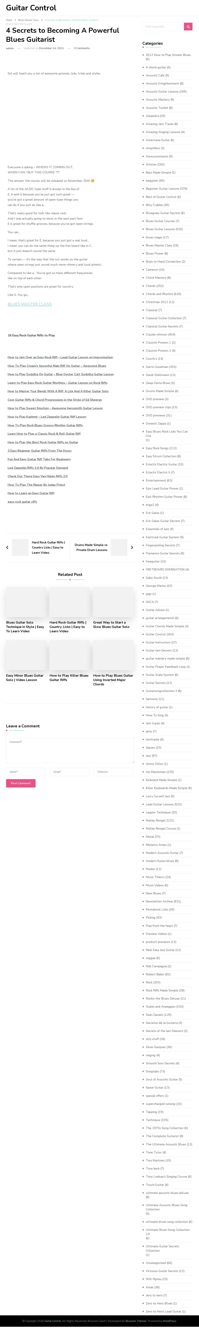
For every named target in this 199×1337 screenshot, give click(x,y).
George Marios (156, 586)
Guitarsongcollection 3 (161, 691)
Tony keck (153, 1168)
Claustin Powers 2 (158, 351)
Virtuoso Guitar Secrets (162, 1271)
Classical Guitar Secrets (162, 326)
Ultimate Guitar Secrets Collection (162, 1248)
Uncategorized (156, 1263)
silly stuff (152, 1039)
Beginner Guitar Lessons (162, 189)
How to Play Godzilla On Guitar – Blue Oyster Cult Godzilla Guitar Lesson (61, 374)
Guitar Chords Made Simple (165, 626)
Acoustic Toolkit (157, 108)
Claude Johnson (156, 334)
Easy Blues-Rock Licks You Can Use (167, 434)
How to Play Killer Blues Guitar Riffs (69, 677)
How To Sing (155, 715)
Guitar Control (31, 8)
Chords (151, 286)
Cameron (152, 270)
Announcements (157, 156)
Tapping (151, 1112)
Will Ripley (153, 1279)
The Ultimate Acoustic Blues (166, 1144)
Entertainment (156, 480)
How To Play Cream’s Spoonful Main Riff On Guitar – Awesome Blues (57, 366)
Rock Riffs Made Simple (162, 990)
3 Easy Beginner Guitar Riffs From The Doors (40, 451)
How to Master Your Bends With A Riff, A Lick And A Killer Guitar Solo (58, 391)
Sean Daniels (154, 1015)
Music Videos (155, 885)
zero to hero (154, 1295)
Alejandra (152, 116)
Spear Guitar (154, 1088)
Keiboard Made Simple (161, 780)
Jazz (148, 756)
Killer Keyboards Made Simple (166, 788)
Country (151, 359)
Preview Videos (156, 934)
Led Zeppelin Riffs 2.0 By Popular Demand (38, 468)
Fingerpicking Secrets (160, 545)
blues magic (154, 237)
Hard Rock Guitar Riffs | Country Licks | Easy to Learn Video (67, 626)
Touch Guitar (155, 1185)
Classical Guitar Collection (164, 318)
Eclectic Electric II (158, 472)
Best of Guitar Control (161, 197)
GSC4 (150, 602)
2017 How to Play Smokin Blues (168, 55)
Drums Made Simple (160, 391)
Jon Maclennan (156, 772)
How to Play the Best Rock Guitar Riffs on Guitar (43, 442)
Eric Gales (152, 513)
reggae (151, 958)
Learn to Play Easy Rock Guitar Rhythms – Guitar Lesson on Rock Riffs (58, 383)
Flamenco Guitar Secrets (163, 553)
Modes (150, 869)
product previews (158, 942)
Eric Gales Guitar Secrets (163, 521)
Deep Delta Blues (158, 383)
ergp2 (150, 505)
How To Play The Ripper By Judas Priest (36, 485)
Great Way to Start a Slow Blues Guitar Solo (111, 624)
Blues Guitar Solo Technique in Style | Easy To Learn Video (25, 626)
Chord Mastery (156, 278)
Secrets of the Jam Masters (164, 1031)
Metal (150, 837)
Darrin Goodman (157, 367)
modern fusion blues (160, 861)
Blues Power (155, 253)
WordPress (169, 1321)
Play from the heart (159, 926)
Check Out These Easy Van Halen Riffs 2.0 (38, 476)
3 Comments (82, 48)
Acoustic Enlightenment (162, 83)
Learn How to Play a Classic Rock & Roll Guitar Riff (44, 434)
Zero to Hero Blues (159, 1303)
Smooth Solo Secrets (160, 1063)
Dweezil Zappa (156, 423)
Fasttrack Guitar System (162, 537)
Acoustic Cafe (155, 75)
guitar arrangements (160, 618)
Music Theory (155, 877)
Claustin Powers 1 (158, 343)
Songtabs (152, 1071)
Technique (153, 1120)
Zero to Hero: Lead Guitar (163, 1311)
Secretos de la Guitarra (162, 1023)
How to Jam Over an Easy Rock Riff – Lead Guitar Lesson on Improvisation (60, 357)
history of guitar (157, 707)
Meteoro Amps (156, 845)
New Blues (153, 893)
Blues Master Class (19, 24)
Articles (151, 164)
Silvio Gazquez (156, 1047)
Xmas (149, 1287)
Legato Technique (158, 812)
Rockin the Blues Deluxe (163, 998)
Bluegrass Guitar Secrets (163, 213)
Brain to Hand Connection (163, 262)
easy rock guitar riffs (22, 502)
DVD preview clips (158, 407)
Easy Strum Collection (161, 456)
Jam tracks (153, 723)
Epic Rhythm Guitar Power (164, 497)
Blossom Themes (135, 1321)
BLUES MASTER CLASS (30, 304)
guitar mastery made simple (165, 658)
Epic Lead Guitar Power (162, 489)
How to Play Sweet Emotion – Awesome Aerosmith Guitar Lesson (55, 408)
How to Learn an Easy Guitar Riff (31, 493)
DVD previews (155, 415)
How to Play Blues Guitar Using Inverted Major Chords (113, 680)
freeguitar (153, 561)
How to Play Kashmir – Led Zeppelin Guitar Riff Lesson (47, 417)
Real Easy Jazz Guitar (160, 950)
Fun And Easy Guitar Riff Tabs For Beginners (39, 459)
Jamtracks (152, 739)
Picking (151, 918)
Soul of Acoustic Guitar (162, 1079)
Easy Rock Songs (157, 448)
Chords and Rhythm (159, 294)
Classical (152, 310)
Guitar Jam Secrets (159, 650)
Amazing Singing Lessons (163, 132)
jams (149, 731)
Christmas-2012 (157, 302)
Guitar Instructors (158, 642)
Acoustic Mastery (158, 100)
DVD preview (155, 399)
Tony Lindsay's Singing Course (166, 1177)
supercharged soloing (160, 1104)
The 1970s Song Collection (164, 1128)
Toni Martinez (155, 1160)
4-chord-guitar (156, 67)
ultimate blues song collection (167, 1222)
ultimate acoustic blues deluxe (167, 1193)
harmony (152, 699)
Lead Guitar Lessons (160, 804)
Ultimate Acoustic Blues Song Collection (166, 1207)
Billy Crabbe (154, 205)
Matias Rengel (156, 820)
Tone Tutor (154, 1152)
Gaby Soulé (154, 578)
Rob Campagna (156, 966)
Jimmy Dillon (154, 764)
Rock (149, 982)
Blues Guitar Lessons (160, 229)
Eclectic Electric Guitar (161, 464)
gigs (149, 594)
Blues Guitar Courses (160, 221)
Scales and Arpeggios (160, 1007)
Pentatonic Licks (157, 909)
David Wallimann (157, 375)
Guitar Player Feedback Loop (166, 667)
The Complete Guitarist (162, 1136)
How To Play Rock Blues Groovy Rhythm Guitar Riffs (45, 425)
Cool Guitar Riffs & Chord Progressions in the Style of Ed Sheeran (55, 400)
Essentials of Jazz (157, 529)
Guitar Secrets (156, 683)
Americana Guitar (158, 140)
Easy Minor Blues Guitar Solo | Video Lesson (24, 677)
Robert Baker (155, 974)
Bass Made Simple (158, 173)
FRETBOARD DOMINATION (165, 569)
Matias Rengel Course (161, 828)
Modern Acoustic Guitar (162, 853)
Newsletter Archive (159, 901)
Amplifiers (153, 148)
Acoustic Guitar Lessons (162, 92)
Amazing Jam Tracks (159, 124)
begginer (152, 181)
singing (151, 1055)
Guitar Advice (155, 610)
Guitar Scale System (160, 675)
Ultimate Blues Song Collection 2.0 (168, 1232)
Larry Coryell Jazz (158, 796)
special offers (155, 1096)
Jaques (150, 748)
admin (10, 48)
